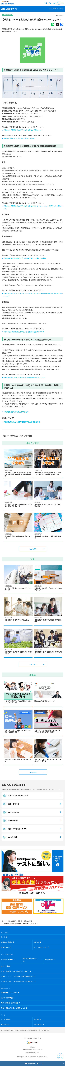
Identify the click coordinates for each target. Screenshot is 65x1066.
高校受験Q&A (10, 820)
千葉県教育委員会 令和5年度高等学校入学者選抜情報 (22, 422)
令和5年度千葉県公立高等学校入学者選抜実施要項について (24, 332)
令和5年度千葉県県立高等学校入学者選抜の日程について (23, 130)
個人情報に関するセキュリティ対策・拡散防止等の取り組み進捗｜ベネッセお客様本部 (25, 1030)
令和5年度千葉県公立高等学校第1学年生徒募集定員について (24, 377)
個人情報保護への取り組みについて (32, 1049)
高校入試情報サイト (9, 8)
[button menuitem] (58, 3)
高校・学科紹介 (11, 804)
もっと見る (33, 549)
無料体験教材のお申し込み (34, 1063)
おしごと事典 (10, 837)
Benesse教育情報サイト (32, 1052)
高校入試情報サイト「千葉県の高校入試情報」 (20, 138)
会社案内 (32, 1047)
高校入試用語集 (11, 812)
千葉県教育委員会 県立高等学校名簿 (16, 412)
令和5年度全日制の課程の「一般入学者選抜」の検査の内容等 (25, 258)
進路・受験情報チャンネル (15, 829)
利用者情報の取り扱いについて (32, 1038)
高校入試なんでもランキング (15, 795)
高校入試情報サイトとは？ (55, 9)
